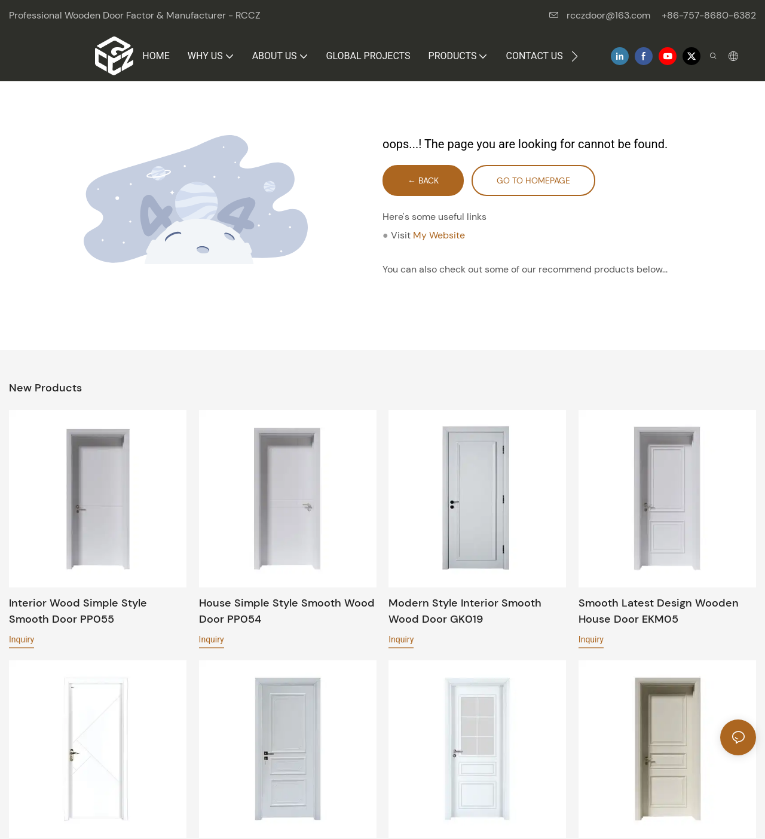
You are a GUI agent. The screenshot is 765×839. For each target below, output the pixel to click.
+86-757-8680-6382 (709, 15)
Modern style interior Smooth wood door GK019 (464, 611)
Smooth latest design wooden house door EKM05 (659, 611)
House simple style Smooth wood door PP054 (287, 611)
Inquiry (21, 639)
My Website (439, 235)
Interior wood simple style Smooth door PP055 (78, 611)
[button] (574, 56)
